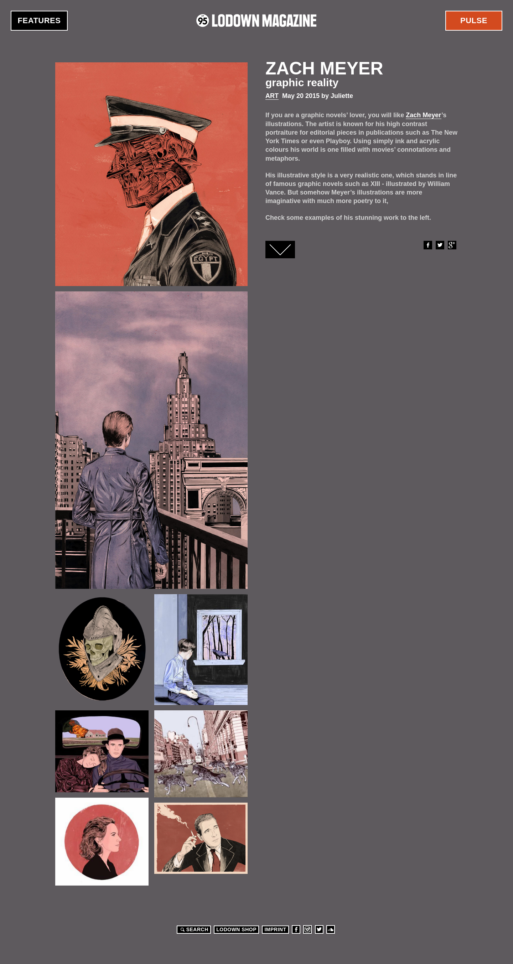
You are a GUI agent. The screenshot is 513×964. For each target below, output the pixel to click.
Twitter (440, 245)
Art (272, 95)
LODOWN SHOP (236, 929)
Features (39, 20)
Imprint (275, 929)
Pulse (473, 20)
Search (193, 929)
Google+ (452, 245)
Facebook (427, 245)
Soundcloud (330, 929)
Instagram (307, 929)
